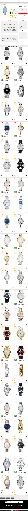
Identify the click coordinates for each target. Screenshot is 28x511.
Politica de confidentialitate (14, 505)
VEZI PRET (23, 13)
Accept (17, 510)
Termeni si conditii (7, 505)
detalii (13, 63)
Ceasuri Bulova (5, 4)
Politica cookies (20, 505)
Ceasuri (1, 4)
